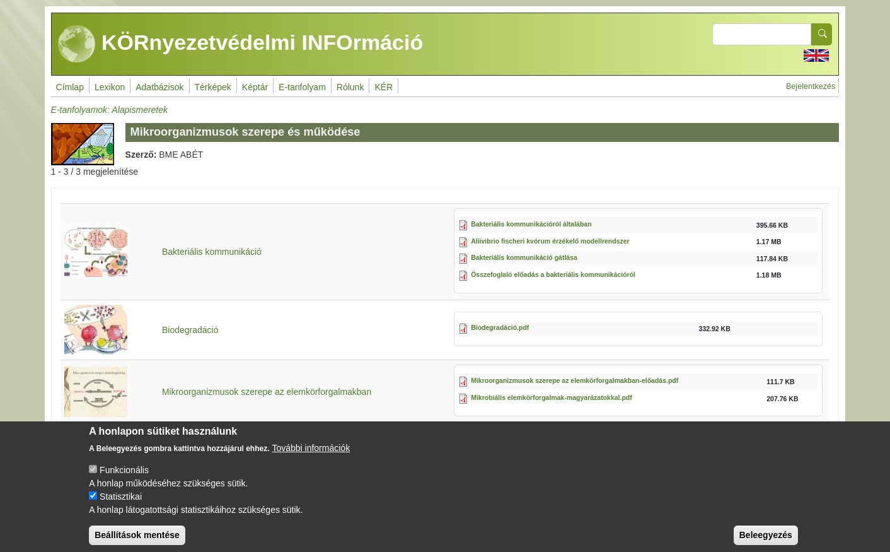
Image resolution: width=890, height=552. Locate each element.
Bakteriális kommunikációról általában (531, 224)
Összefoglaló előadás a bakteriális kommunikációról (553, 274)
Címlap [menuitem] (70, 87)
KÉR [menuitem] (383, 87)
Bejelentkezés (810, 86)
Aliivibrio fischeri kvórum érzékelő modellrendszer (550, 241)
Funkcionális (124, 481)
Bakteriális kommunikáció (212, 252)
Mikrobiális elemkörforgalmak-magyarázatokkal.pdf (551, 397)
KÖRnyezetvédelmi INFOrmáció (241, 44)
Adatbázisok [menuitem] (159, 87)
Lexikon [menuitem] (110, 87)
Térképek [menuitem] (213, 87)
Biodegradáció (190, 330)
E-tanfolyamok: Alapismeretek (109, 110)
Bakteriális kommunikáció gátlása (524, 257)
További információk (311, 459)
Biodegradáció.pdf (500, 327)
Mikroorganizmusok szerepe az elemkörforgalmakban (266, 392)
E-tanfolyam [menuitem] (302, 87)
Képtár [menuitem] (255, 87)
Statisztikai (121, 507)
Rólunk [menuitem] (350, 87)
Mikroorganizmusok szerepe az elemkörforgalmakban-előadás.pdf (574, 380)
